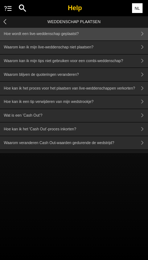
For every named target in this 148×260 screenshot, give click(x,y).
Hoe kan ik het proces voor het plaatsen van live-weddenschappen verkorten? (76, 88)
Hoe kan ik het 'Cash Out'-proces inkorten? (76, 129)
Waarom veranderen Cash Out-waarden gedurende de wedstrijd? (76, 143)
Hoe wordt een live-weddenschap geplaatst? (76, 33)
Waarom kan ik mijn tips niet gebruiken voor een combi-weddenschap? (76, 61)
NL (137, 8)
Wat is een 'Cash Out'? (76, 115)
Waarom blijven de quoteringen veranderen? (76, 74)
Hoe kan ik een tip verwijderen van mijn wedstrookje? (76, 102)
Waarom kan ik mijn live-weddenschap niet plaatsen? (76, 47)
